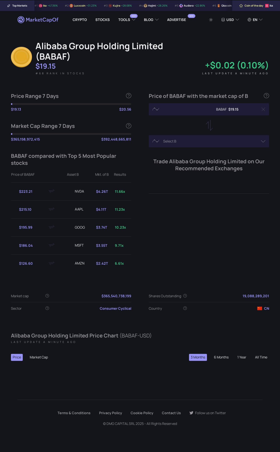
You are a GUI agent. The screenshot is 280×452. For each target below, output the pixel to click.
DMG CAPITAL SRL (121, 423)
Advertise (176, 19)
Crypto (80, 19)
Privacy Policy (110, 413)
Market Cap (39, 357)
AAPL (75, 209)
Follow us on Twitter (207, 413)
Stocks (102, 19)
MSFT (76, 245)
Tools (124, 19)
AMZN (76, 263)
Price (17, 357)
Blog (148, 19)
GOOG (76, 227)
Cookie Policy (141, 413)
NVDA (76, 191)
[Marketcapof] (38, 19)
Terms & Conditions (73, 413)
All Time (261, 357)
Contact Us (171, 413)
